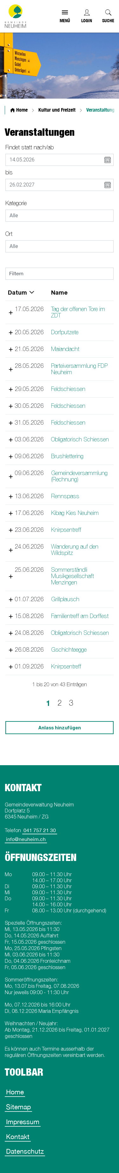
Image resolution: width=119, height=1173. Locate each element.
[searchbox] (59, 216)
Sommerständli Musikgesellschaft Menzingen (72, 576)
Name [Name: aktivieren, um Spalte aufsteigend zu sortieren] (59, 292)
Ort (8, 234)
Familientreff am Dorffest (79, 616)
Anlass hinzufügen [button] (59, 727)
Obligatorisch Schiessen (80, 439)
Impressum (22, 1121)
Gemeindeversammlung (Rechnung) (79, 476)
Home (15, 1092)
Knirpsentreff (66, 529)
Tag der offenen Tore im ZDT (78, 312)
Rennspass (65, 496)
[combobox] (59, 216)
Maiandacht (65, 349)
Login (86, 20)
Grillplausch (65, 599)
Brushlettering (67, 456)
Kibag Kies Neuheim (74, 513)
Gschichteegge (68, 649)
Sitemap (18, 1107)
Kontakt (18, 1136)
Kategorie (16, 203)
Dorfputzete (64, 332)
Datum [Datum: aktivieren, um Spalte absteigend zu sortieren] (17, 292)
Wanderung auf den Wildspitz (74, 549)
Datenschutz (25, 1151)
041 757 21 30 (39, 830)
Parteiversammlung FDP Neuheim (79, 368)
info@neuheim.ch (26, 839)
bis (9, 172)
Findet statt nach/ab (29, 147)
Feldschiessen (68, 389)
